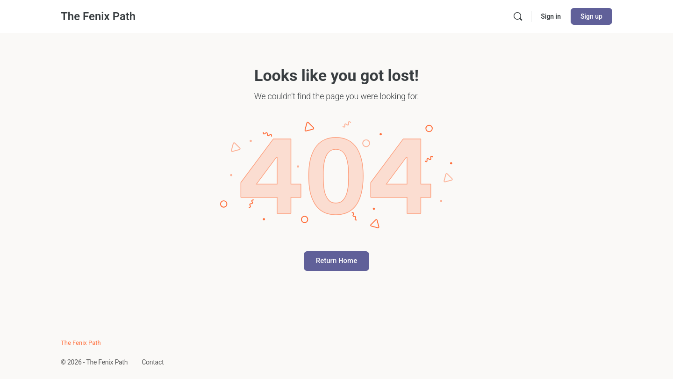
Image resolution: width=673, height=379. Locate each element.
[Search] (517, 16)
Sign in (551, 16)
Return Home (336, 260)
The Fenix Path (98, 16)
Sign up (591, 16)
